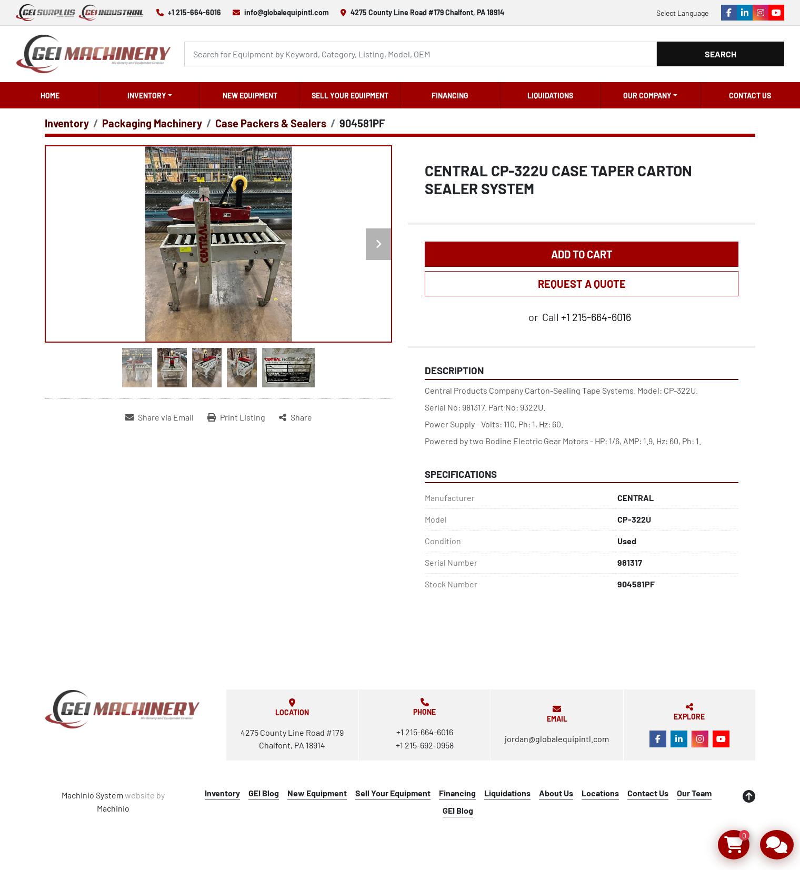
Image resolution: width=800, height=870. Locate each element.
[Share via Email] (159, 417)
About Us (556, 793)
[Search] (420, 54)
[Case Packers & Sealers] (270, 123)
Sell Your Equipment (350, 95)
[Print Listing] (236, 417)
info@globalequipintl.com (286, 12)
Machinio (113, 808)
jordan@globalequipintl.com (557, 739)
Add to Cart (582, 254)
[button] (149, 95)
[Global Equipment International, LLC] (123, 709)
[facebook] (729, 13)
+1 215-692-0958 (425, 745)
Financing (450, 95)
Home (50, 95)
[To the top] (749, 796)
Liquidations (550, 95)
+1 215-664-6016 (194, 12)
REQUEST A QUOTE (582, 283)
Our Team (694, 793)
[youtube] (776, 13)
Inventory (146, 95)
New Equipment (250, 95)
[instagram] (760, 13)
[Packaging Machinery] (152, 123)
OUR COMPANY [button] (647, 95)
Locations (600, 793)
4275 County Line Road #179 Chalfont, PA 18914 (427, 12)
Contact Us (750, 95)
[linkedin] (745, 13)
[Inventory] (67, 123)
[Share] (295, 417)
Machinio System (92, 795)
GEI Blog (263, 793)
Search (720, 54)
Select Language (682, 12)
